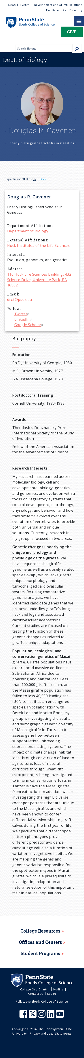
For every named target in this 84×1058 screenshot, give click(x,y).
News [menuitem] (12, 5)
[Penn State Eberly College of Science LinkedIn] (51, 1016)
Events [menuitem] (24, 5)
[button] (72, 33)
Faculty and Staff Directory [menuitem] (64, 10)
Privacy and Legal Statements (50, 1033)
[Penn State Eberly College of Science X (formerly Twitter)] (33, 1016)
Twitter (22, 313)
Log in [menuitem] (51, 994)
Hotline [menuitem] (58, 989)
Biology (25, 60)
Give (71, 31)
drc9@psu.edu (19, 299)
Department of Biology (20, 179)
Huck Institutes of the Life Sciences (38, 245)
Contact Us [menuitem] (36, 994)
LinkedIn (23, 319)
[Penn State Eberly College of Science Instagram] (42, 1016)
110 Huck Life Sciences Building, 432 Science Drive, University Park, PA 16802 (39, 280)
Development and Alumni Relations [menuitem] (58, 5)
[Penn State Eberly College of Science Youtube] (60, 1016)
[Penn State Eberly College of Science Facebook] (23, 1016)
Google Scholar (29, 324)
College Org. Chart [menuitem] (35, 989)
